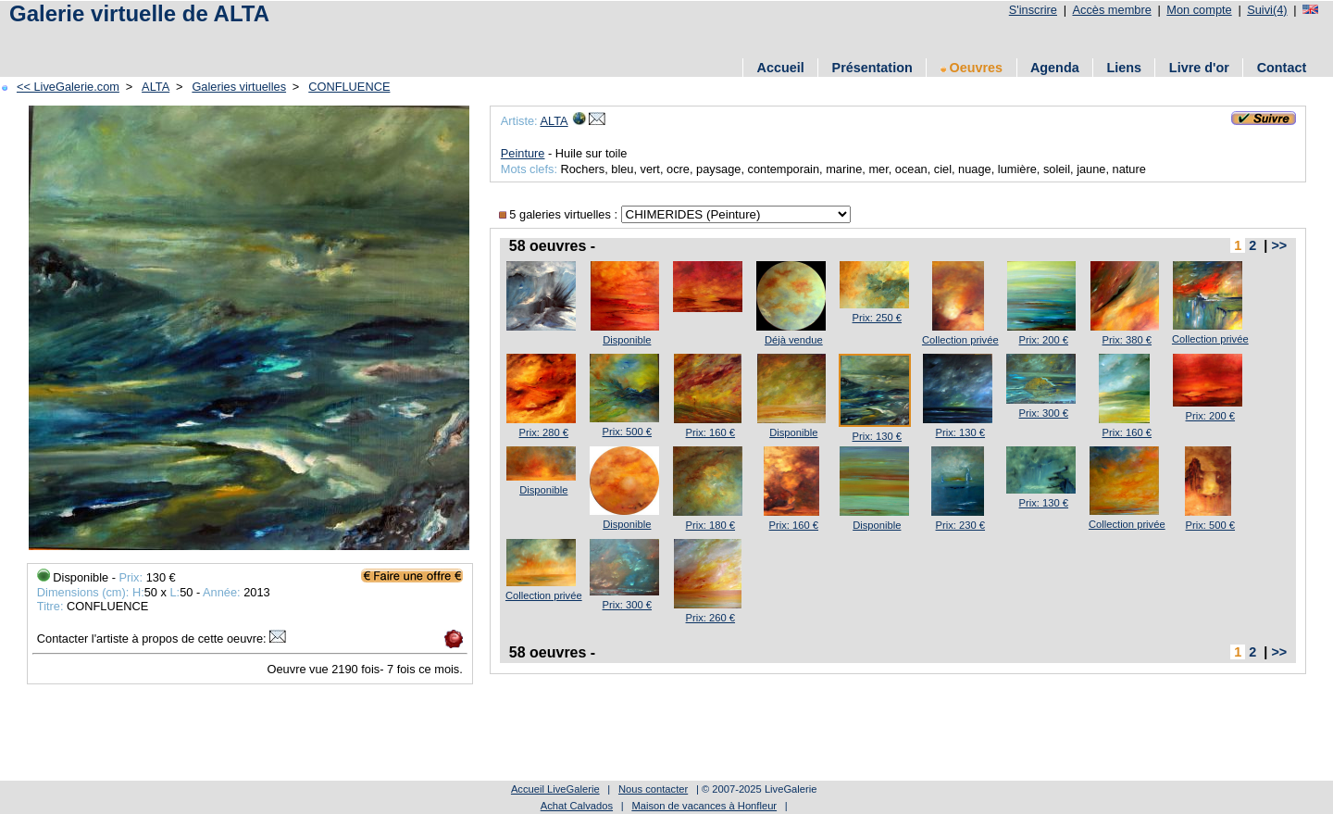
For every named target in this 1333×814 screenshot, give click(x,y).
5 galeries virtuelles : (560, 214)
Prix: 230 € (960, 525)
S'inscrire (1033, 10)
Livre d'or (1199, 67)
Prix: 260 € (710, 617)
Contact (1282, 67)
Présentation (872, 67)
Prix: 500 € (627, 431)
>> (1279, 245)
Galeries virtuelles (239, 87)
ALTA (155, 87)
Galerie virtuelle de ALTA (139, 13)
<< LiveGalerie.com (68, 87)
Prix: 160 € (710, 432)
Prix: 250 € (877, 317)
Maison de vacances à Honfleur (704, 805)
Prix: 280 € (543, 432)
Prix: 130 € (877, 436)
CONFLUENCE (349, 87)
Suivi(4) (1267, 10)
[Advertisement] (342, 39)
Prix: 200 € (1043, 339)
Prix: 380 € (1127, 339)
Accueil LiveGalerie (555, 789)
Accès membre (1111, 10)
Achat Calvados (577, 805)
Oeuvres (972, 67)
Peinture (523, 153)
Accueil (780, 67)
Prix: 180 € (710, 525)
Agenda (1054, 67)
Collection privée (960, 339)
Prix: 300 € (1043, 413)
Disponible (627, 339)
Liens (1123, 67)
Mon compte (1198, 10)
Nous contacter (653, 789)
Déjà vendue (794, 339)
